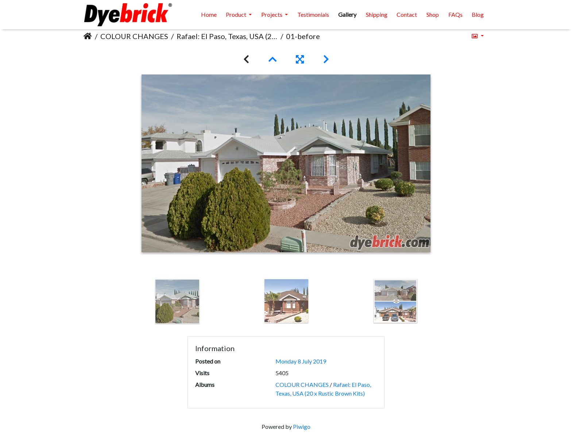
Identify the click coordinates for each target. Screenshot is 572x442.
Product (236, 14)
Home (209, 14)
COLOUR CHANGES (134, 36)
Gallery (347, 14)
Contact (407, 14)
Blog (478, 14)
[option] (177, 301)
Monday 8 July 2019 (300, 361)
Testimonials (313, 14)
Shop (432, 14)
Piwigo (301, 426)
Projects (272, 14)
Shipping (376, 14)
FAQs (455, 14)
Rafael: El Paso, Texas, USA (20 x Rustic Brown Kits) (227, 36)
